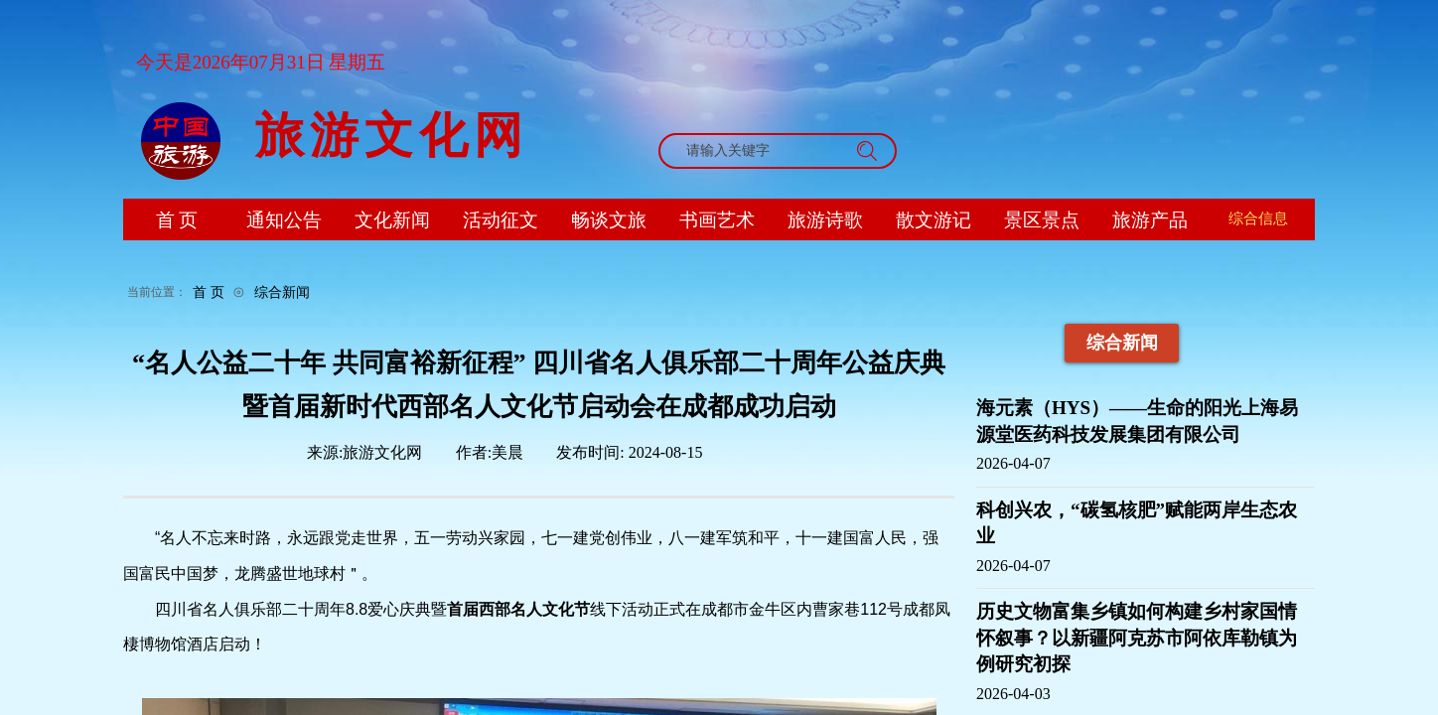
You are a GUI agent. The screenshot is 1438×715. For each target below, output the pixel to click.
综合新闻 (282, 292)
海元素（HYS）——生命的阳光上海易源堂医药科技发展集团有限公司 (1137, 421)
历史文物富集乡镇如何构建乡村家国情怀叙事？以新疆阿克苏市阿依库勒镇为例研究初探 (1136, 637)
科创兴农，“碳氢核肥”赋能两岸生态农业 (1136, 523)
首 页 (208, 292)
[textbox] (758, 151)
